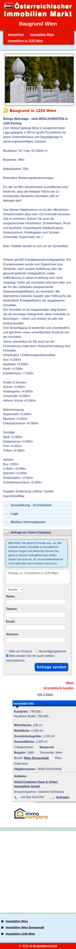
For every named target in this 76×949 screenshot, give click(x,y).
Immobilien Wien (42, 34)
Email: (10, 621)
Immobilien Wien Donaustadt (25, 927)
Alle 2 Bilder (45, 694)
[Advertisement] (38, 872)
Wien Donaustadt (36, 758)
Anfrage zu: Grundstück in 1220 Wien (38, 576)
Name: (10, 596)
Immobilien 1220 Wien (20, 933)
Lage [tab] (11, 513)
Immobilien (16, 34)
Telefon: (12, 609)
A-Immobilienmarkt (43, 946)
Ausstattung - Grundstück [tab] (28, 505)
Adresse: (12, 634)
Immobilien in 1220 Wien (25, 40)
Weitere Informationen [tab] (25, 522)
